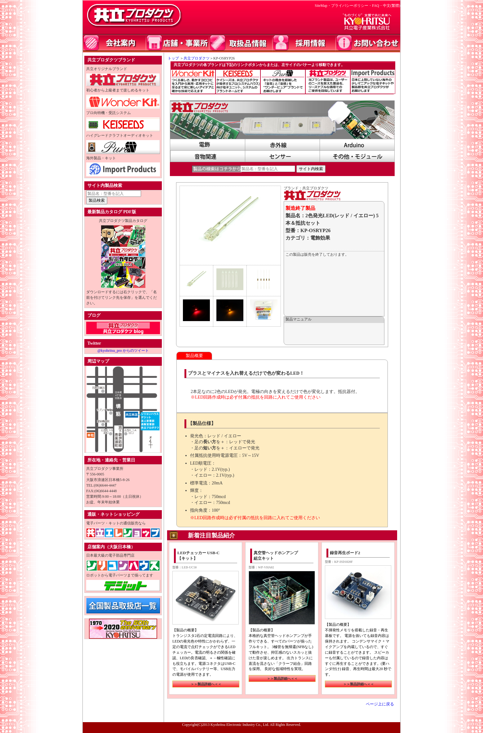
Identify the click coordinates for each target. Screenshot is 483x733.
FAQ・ (377, 5)
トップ (171, 58)
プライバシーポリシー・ (351, 5)
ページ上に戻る (380, 704)
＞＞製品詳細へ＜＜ (206, 684)
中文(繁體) (391, 5)
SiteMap (321, 5)
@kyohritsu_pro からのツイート (122, 350)
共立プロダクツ (197, 58)
